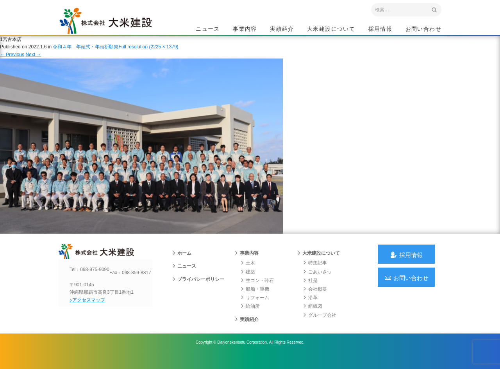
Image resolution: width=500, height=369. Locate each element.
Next (33, 61)
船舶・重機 (254, 299)
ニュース (208, 30)
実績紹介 (282, 30)
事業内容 (245, 30)
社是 (310, 291)
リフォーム (254, 308)
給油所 (250, 316)
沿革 (310, 308)
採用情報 (380, 30)
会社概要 (315, 299)
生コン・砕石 (257, 291)
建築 (247, 282)
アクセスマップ (92, 317)
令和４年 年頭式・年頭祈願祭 (85, 54)
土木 (247, 273)
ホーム (181, 263)
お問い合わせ (423, 30)
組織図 (312, 316)
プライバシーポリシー (198, 290)
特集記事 (315, 273)
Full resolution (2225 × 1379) (148, 54)
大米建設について (331, 30)
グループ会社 (319, 325)
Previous (12, 61)
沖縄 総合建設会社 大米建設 (113, 25)
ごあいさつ (317, 282)
